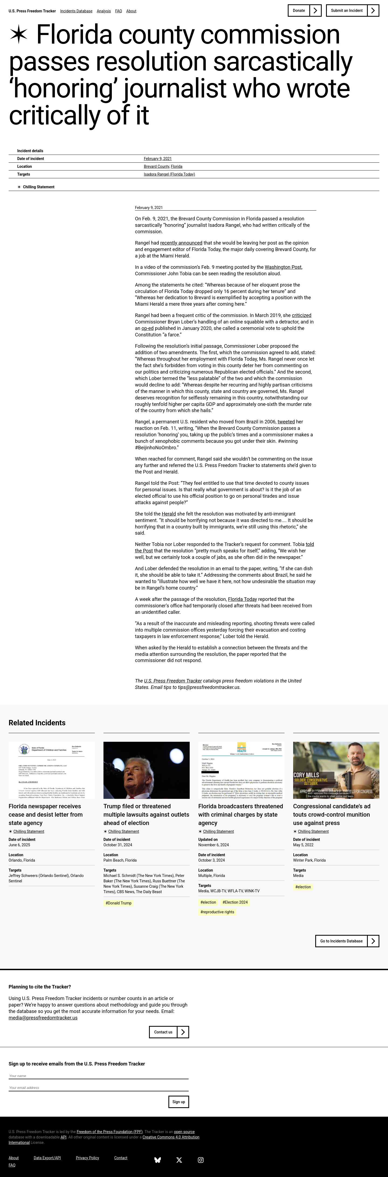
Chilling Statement (38, 187)
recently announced (181, 243)
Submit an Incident (347, 10)
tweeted (286, 421)
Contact (120, 1158)
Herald (169, 514)
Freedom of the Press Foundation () (110, 1132)
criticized (301, 315)
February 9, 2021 (158, 158)
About (131, 11)
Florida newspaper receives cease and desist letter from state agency (46, 815)
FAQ (118, 11)
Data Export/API (47, 1158)
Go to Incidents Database (341, 941)
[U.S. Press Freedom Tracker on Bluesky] (157, 1161)
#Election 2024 (235, 902)
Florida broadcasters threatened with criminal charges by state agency (240, 815)
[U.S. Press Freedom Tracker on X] (179, 1161)
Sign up (178, 1102)
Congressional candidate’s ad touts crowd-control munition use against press (331, 815)
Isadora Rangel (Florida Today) (169, 174)
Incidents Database (76, 11)
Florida (176, 166)
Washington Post (283, 267)
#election (208, 902)
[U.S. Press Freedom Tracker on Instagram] (201, 1161)
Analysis (104, 11)
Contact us (163, 1032)
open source (184, 1132)
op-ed (147, 328)
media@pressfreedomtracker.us (43, 1018)
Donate (299, 10)
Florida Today (242, 599)
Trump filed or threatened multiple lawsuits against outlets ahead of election (146, 815)
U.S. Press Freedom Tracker (32, 11)
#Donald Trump (118, 903)
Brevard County (156, 166)
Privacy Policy (87, 1158)
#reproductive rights (217, 912)
